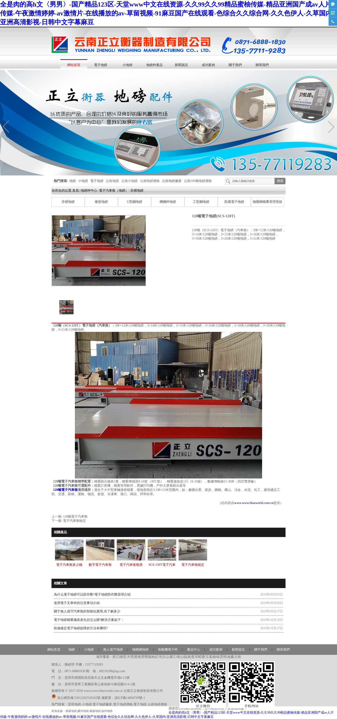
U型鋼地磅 (134, 202)
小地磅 (127, 65)
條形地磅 (101, 202)
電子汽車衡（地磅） (113, 190)
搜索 (280, 181)
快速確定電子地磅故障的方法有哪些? (81, 628)
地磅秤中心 (89, 190)
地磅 (72, 181)
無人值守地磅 (113, 649)
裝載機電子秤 (168, 649)
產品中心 (193, 649)
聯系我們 (262, 65)
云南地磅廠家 (172, 181)
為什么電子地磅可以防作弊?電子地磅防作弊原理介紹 (92, 594)
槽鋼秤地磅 (168, 202)
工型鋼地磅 (201, 202)
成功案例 (208, 65)
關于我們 (235, 65)
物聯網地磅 (140, 649)
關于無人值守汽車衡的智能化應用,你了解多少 (87, 611)
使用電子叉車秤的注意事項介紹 (77, 603)
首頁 (75, 190)
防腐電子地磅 (234, 202)
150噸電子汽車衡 (75, 516)
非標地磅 (68, 202)
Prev (3, 119)
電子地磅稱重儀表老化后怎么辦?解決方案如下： (89, 620)
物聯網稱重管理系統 (267, 202)
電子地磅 (100, 65)
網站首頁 (73, 65)
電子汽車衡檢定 (74, 521)
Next (328, 119)
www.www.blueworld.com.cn (253, 503)
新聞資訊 (181, 65)
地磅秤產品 (154, 65)
